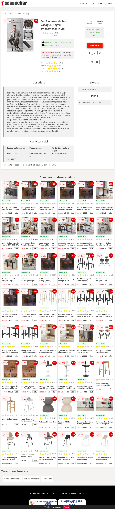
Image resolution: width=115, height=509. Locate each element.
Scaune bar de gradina (102, 3)
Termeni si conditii (37, 493)
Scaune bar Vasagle (23, 13)
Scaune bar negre (31, 479)
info (16, 213)
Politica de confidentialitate (58, 493)
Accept (66, 507)
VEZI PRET (95, 45)
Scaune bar (82, 3)
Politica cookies (77, 493)
